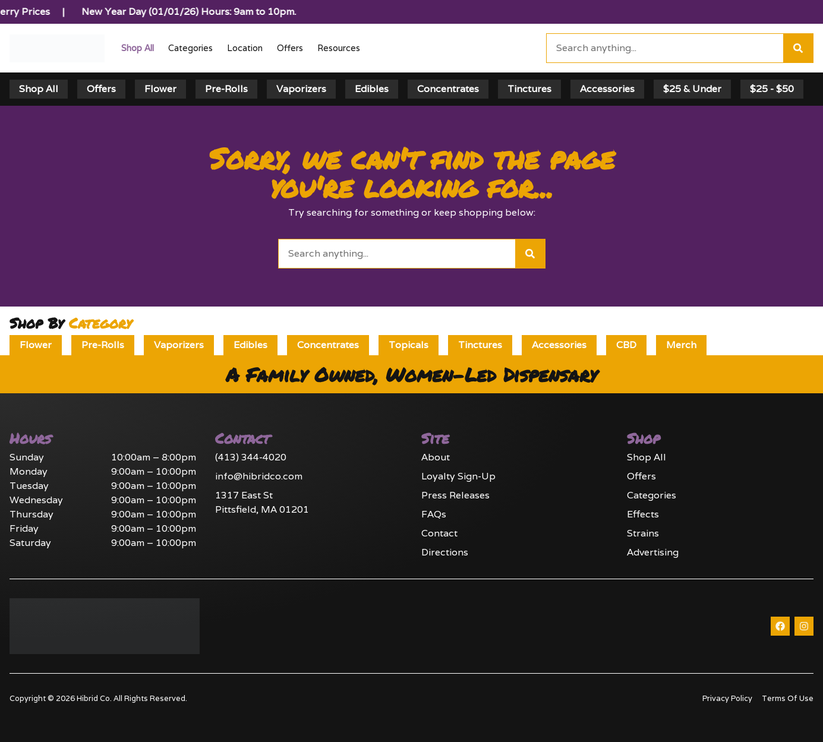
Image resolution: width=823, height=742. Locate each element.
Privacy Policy (727, 698)
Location (245, 47)
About (435, 457)
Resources (338, 47)
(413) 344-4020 (250, 457)
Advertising (653, 552)
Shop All (137, 47)
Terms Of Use (787, 698)
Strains (643, 533)
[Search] (798, 48)
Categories (190, 47)
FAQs (433, 514)
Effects (643, 514)
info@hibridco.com (258, 476)
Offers (290, 47)
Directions (444, 552)
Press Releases (455, 495)
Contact (439, 533)
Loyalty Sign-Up (458, 476)
